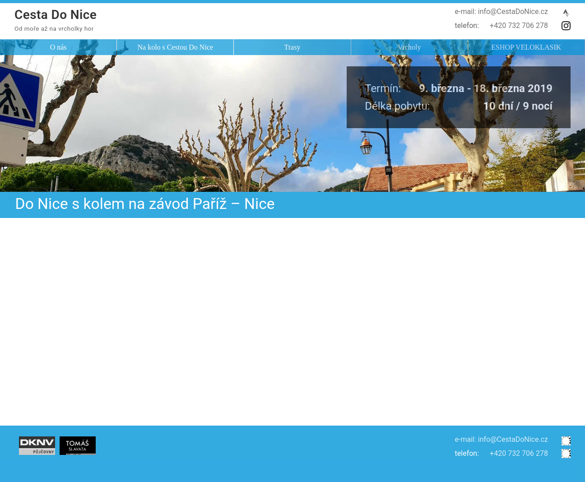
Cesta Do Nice (55, 14)
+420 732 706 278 (519, 25)
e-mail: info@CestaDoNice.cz (501, 11)
